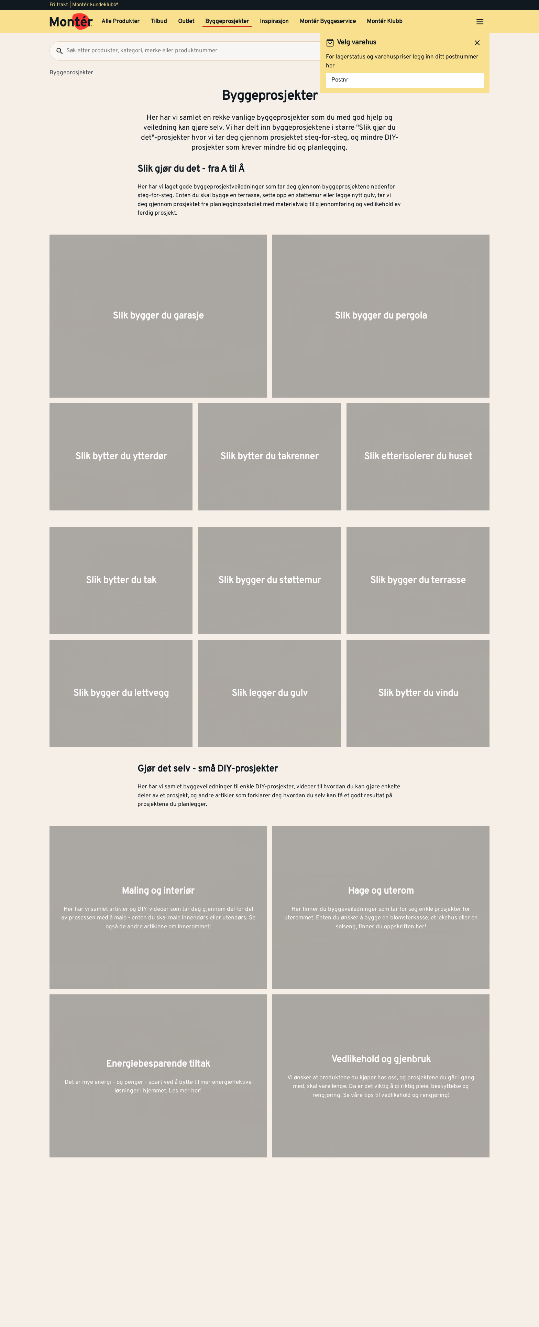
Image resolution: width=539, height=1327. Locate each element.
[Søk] (57, 51)
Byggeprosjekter (227, 21)
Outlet (186, 21)
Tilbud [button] (159, 21)
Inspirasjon (274, 21)
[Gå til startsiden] (71, 21)
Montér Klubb (385, 21)
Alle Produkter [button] (120, 21)
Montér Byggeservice (328, 21)
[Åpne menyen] (480, 22)
